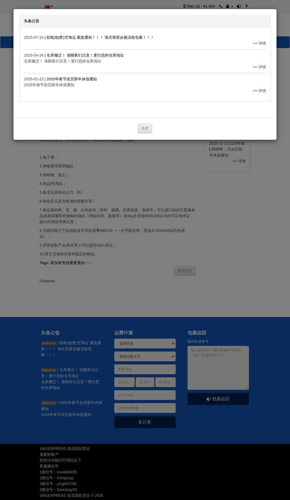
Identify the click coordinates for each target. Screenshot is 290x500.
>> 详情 (259, 43)
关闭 (145, 128)
